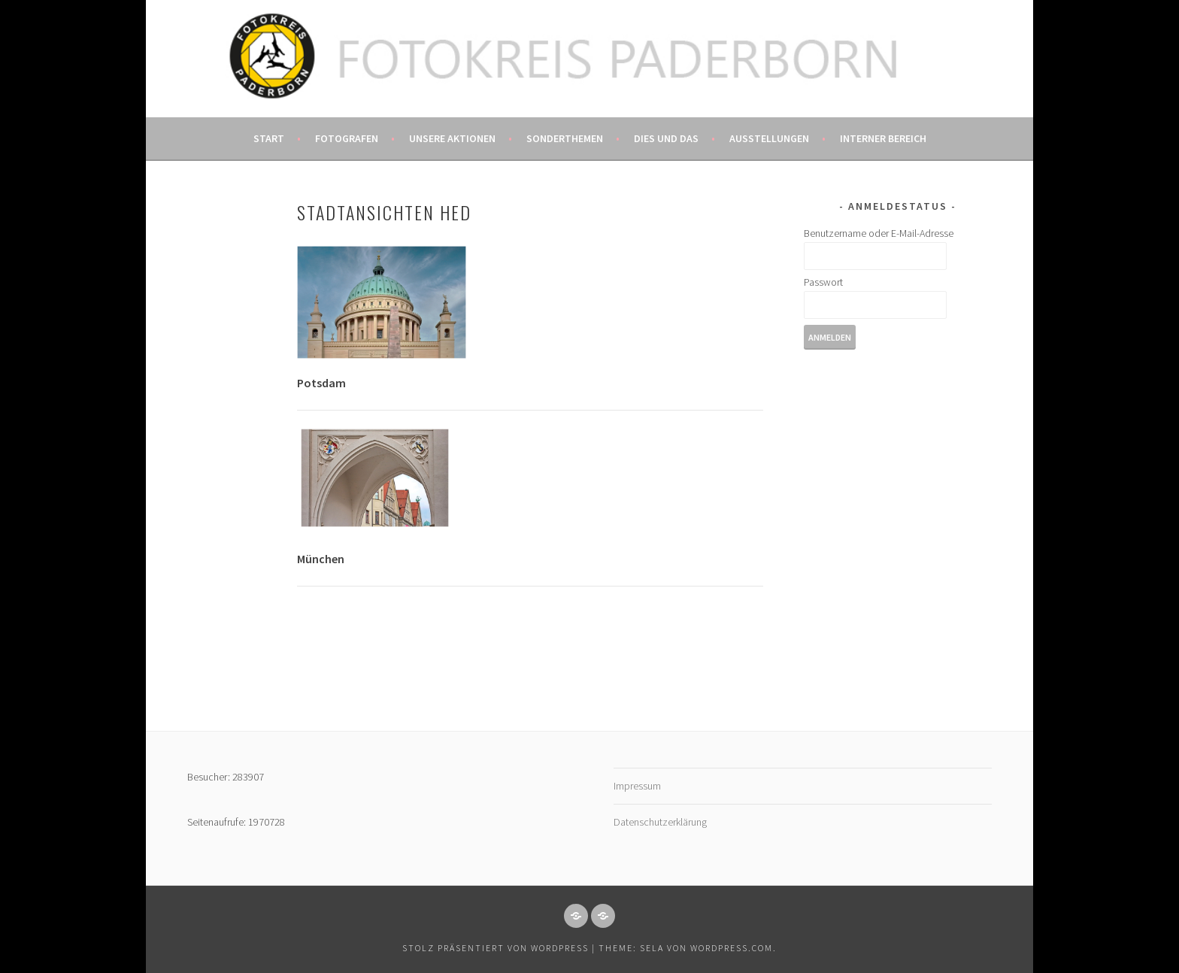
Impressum (637, 786)
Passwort (823, 282)
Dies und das (666, 138)
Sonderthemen (564, 138)
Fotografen (346, 138)
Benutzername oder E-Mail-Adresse (878, 233)
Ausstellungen (769, 138)
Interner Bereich (883, 138)
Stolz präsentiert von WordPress (495, 947)
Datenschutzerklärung (660, 822)
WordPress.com (731, 947)
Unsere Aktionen (452, 138)
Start (268, 138)
